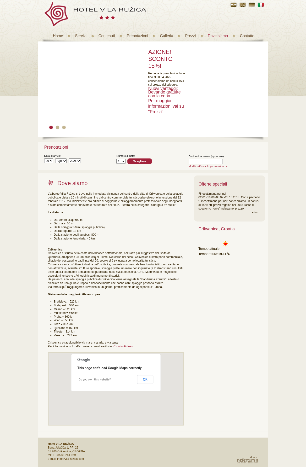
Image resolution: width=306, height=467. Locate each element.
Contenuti (106, 36)
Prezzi (190, 36)
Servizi (81, 36)
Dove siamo (218, 36)
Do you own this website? (95, 379)
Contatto (247, 36)
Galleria (166, 36)
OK (145, 379)
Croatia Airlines (123, 346)
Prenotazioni (137, 36)
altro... (256, 212)
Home (58, 36)
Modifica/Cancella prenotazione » (208, 166)
